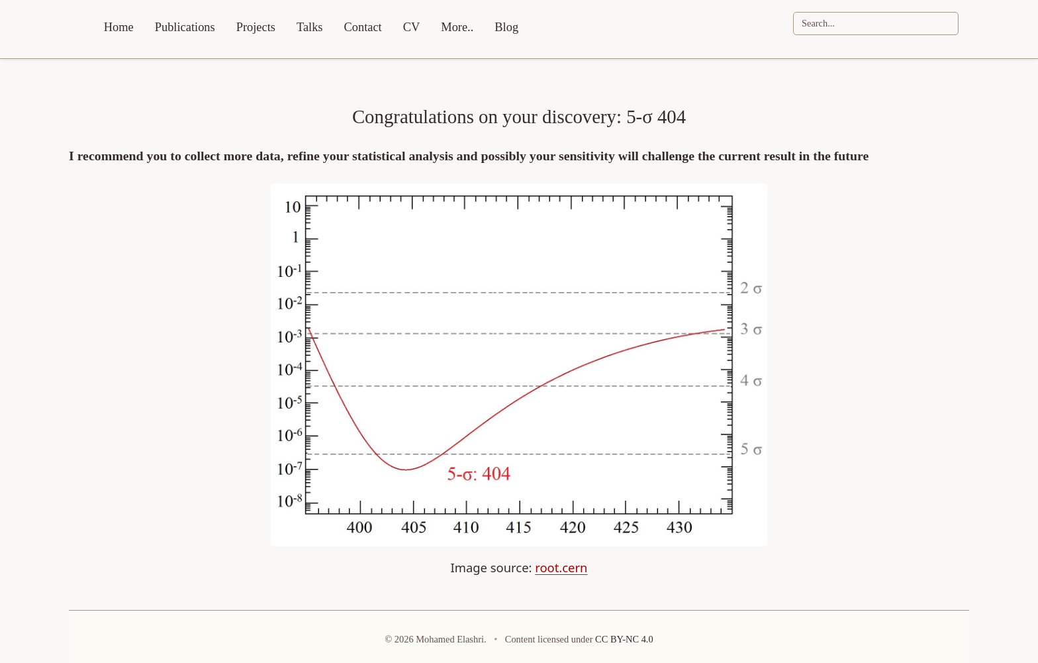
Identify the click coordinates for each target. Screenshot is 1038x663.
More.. (457, 27)
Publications (185, 27)
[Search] (876, 23)
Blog (506, 27)
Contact (363, 27)
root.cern (561, 567)
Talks (310, 27)
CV (411, 27)
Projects (255, 27)
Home (119, 27)
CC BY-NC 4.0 (624, 639)
